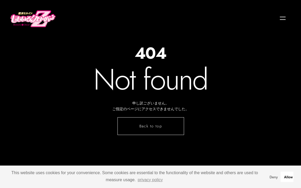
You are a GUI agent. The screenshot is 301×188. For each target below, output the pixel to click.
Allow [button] (288, 176)
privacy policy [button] (150, 180)
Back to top (150, 126)
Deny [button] (273, 176)
